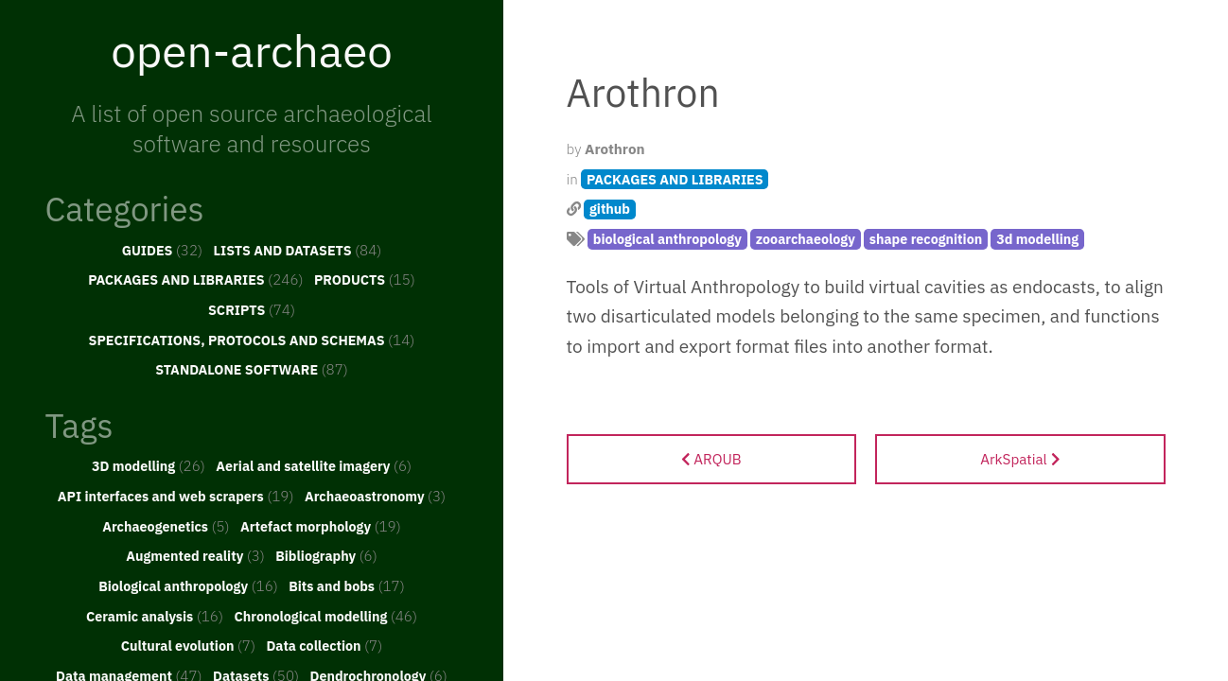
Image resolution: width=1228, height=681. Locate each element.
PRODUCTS (364, 279)
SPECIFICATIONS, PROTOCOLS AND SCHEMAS (252, 339)
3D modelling (148, 465)
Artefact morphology (320, 525)
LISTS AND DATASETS (298, 249)
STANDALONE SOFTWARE (251, 368)
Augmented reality (195, 555)
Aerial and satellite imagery (314, 465)
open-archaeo (252, 50)
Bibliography (326, 555)
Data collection (324, 645)
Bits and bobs (347, 585)
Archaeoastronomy (375, 495)
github (609, 209)
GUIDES (162, 249)
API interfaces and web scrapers (176, 495)
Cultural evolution (188, 645)
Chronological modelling (325, 615)
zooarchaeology (805, 239)
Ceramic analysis (154, 615)
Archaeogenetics (165, 525)
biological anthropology (667, 239)
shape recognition (925, 239)
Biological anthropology (188, 585)
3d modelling (1037, 239)
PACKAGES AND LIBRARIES (195, 279)
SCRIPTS (251, 309)
